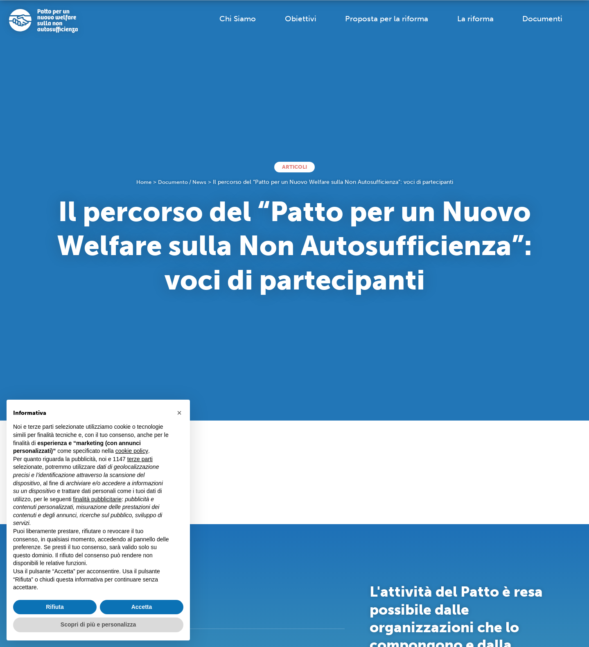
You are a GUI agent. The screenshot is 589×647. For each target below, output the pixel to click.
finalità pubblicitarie (97, 499)
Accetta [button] (141, 607)
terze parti (140, 459)
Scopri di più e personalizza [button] (98, 624)
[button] (179, 412)
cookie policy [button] (131, 451)
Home (141, 182)
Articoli (294, 166)
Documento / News (183, 182)
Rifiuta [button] (55, 607)
